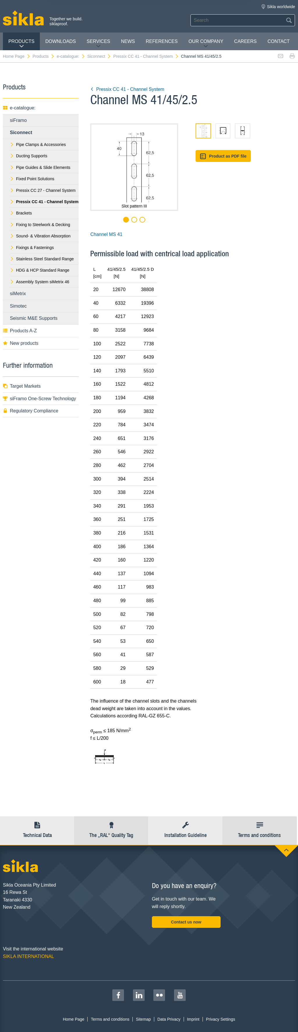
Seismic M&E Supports (34, 318)
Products (21, 43)
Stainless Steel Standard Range (42, 259)
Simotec (18, 306)
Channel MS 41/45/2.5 (201, 56)
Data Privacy (168, 1019)
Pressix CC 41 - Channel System (146, 56)
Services (98, 43)
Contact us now (186, 922)
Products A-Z (20, 330)
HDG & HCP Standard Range (39, 270)
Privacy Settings (220, 1019)
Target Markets (22, 386)
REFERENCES (162, 41)
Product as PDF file (223, 156)
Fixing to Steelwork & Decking (40, 224)
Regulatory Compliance (30, 410)
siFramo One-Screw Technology (39, 398)
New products (20, 343)
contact (278, 41)
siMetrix (18, 293)
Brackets (21, 213)
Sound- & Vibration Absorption (40, 236)
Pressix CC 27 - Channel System (43, 190)
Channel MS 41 (106, 234)
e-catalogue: (71, 56)
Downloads (60, 41)
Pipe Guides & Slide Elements (40, 167)
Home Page (17, 56)
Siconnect (99, 56)
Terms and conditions (110, 1019)
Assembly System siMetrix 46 (39, 281)
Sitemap (143, 1019)
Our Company (206, 43)
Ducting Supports (28, 156)
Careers (245, 41)
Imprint (193, 1019)
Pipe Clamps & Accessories (38, 144)
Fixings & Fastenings (32, 247)
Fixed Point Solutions (32, 178)
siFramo (18, 120)
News (128, 41)
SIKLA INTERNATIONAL (28, 956)
